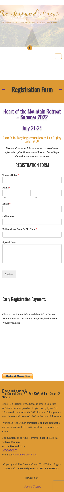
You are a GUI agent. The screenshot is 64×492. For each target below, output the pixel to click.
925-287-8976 (9, 450)
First (4, 197)
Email (6, 203)
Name (6, 187)
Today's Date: (10, 175)
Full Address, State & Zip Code (19, 229)
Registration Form (32, 89)
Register (9, 274)
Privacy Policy (31, 477)
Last (35, 197)
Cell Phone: (9, 216)
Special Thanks (32, 486)
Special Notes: (9, 242)
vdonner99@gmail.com (24, 454)
